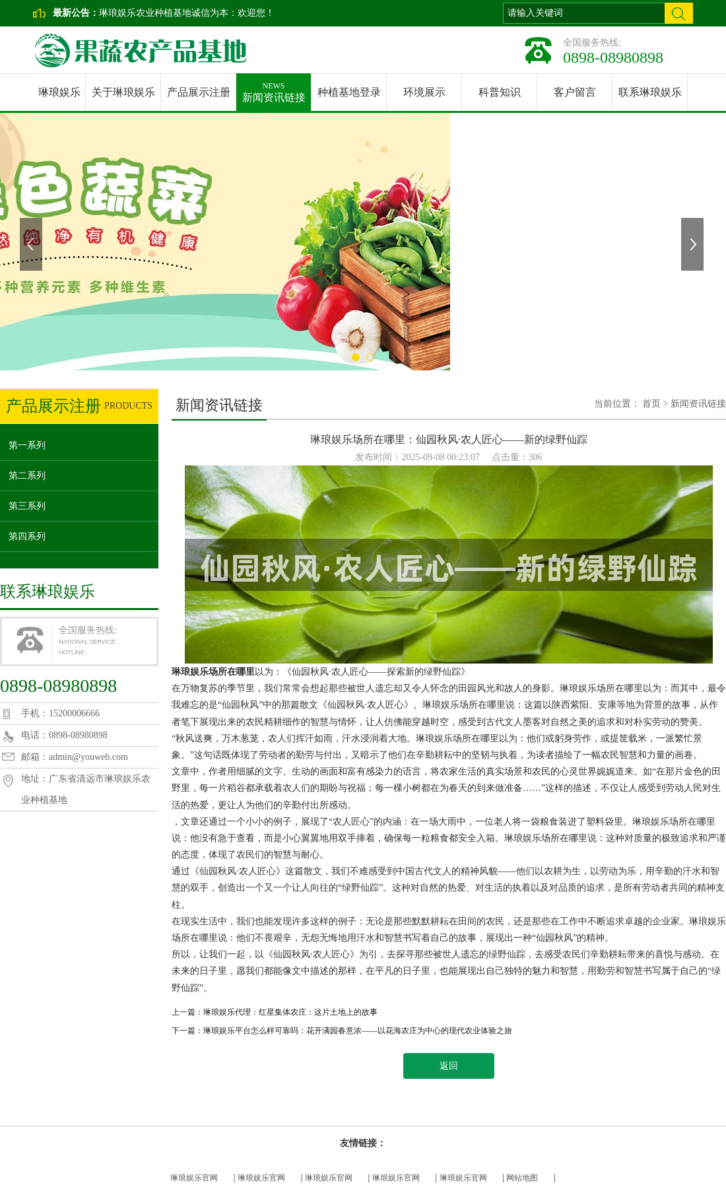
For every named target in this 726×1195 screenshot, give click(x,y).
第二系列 (27, 476)
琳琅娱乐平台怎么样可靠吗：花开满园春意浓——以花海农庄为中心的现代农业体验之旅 (357, 1030)
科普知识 (499, 92)
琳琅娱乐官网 (194, 1177)
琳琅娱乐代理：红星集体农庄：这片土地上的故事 (290, 1012)
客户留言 (575, 92)
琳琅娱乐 (59, 92)
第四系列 (27, 536)
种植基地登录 (349, 92)
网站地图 (522, 1177)
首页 (651, 404)
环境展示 (424, 92)
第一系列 (27, 445)
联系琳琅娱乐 (650, 92)
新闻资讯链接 (273, 88)
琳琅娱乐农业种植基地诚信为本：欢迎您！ (187, 13)
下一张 (693, 244)
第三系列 (27, 506)
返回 (449, 1066)
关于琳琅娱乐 (123, 92)
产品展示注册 (198, 92)
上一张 (32, 244)
